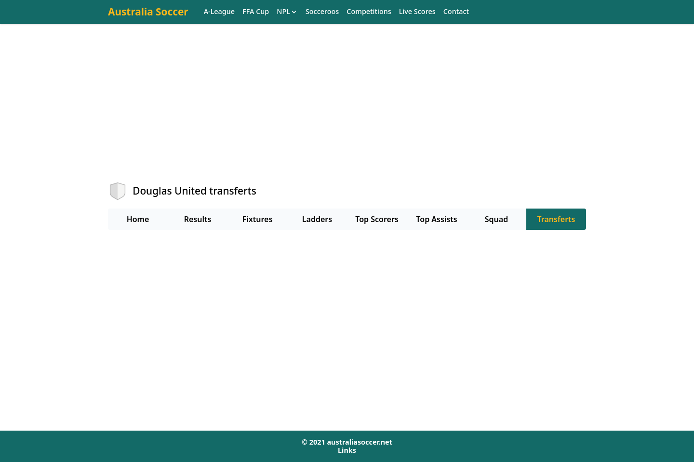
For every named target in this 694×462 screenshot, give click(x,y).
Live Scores (417, 12)
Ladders (317, 219)
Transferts (556, 219)
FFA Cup (255, 12)
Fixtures (257, 219)
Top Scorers (377, 219)
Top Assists (436, 219)
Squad (496, 219)
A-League (219, 12)
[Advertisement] (347, 111)
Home (138, 219)
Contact (456, 12)
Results (198, 219)
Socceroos (322, 12)
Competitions (369, 12)
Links (347, 450)
